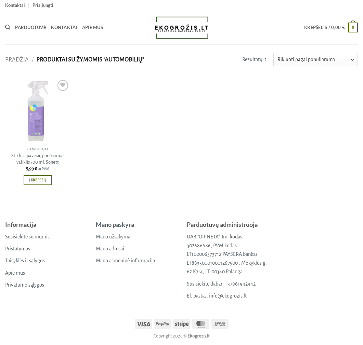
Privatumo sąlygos (24, 285)
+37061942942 (240, 284)
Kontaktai (15, 5)
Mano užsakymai (114, 236)
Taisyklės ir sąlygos (25, 260)
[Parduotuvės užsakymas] (315, 59)
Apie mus (92, 27)
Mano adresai (110, 248)
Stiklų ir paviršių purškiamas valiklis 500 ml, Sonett (37, 159)
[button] (43, 5)
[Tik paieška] (7, 27)
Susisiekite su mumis (27, 236)
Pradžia (17, 59)
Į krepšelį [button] (37, 180)
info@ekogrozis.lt (228, 296)
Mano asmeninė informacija (125, 260)
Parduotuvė (30, 27)
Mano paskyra (115, 224)
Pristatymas (17, 248)
